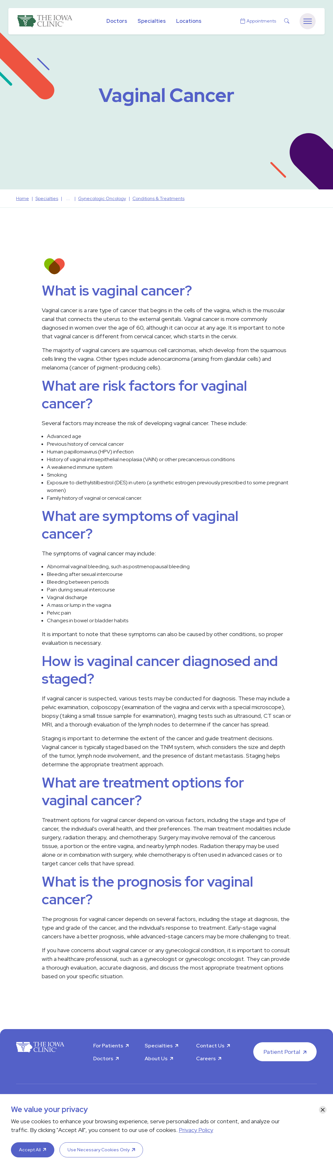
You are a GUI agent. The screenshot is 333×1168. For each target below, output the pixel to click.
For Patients (108, 1045)
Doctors (116, 21)
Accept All (30, 1150)
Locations (189, 21)
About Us (156, 1058)
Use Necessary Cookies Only (99, 1150)
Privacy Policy (196, 1130)
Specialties (152, 21)
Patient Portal (282, 1051)
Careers (206, 1058)
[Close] (323, 1110)
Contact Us (210, 1045)
